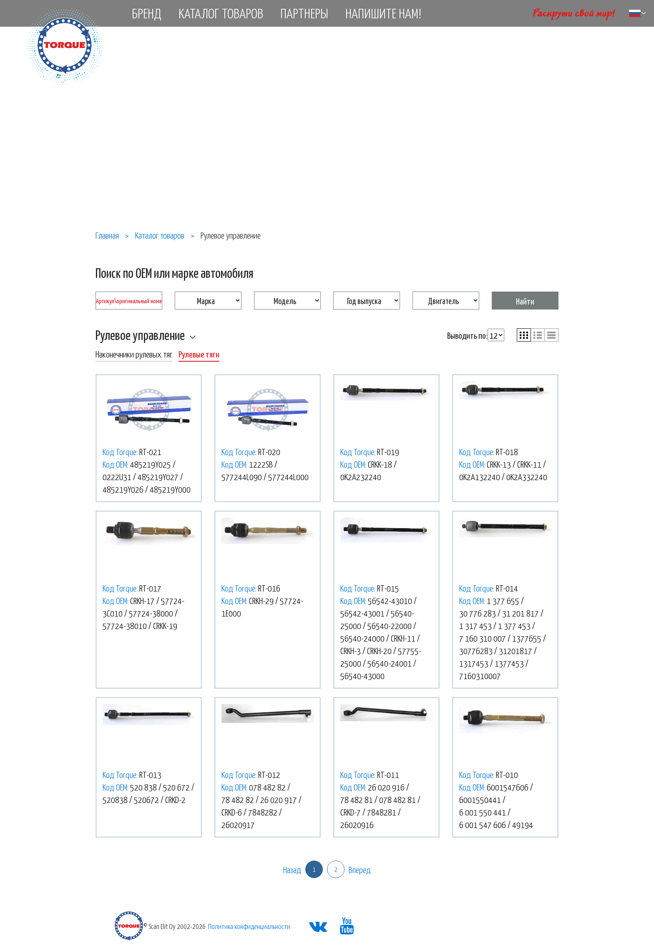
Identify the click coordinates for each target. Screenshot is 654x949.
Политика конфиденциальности (249, 926)
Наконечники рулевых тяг (134, 353)
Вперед (360, 869)
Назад (292, 869)
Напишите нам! (383, 13)
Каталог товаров (221, 13)
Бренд (146, 13)
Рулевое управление (140, 334)
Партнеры (304, 13)
